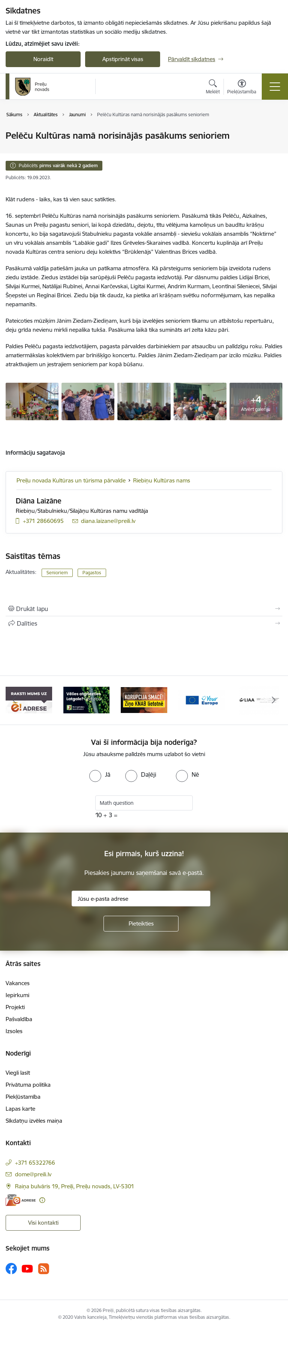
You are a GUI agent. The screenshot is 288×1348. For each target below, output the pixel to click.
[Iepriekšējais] (14, 700)
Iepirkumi (17, 995)
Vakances (18, 983)
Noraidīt (43, 59)
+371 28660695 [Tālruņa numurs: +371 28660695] (43, 520)
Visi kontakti (43, 1222)
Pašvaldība (19, 1019)
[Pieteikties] (141, 924)
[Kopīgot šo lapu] (144, 623)
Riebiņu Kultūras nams (161, 480)
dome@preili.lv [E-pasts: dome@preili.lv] (33, 1174)
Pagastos (91, 572)
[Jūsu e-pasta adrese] (141, 898)
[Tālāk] (273, 700)
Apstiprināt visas (122, 59)
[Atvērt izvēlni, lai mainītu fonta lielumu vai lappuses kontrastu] (242, 88)
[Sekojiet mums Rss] (43, 1268)
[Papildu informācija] (42, 1200)
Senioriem (57, 572)
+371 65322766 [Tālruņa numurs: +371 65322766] (35, 1162)
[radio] (99, 774)
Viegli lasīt (18, 1072)
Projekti (15, 1007)
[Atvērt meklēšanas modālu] (213, 88)
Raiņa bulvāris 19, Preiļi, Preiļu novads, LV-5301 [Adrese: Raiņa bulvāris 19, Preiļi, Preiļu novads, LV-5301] (74, 1186)
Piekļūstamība (23, 1096)
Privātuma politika (28, 1084)
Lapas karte (20, 1108)
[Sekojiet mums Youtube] (27, 1268)
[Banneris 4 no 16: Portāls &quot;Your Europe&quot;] (201, 699)
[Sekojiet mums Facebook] (11, 1268)
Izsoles (14, 1031)
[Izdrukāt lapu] (144, 609)
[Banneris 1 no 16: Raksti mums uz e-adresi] (29, 699)
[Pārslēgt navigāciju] (275, 86)
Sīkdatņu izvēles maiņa (34, 1120)
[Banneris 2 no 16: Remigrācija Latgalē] (86, 699)
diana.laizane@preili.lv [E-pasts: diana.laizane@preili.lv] (108, 520)
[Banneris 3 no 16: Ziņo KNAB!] (144, 699)
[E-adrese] (21, 1200)
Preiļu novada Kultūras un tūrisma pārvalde (71, 480)
